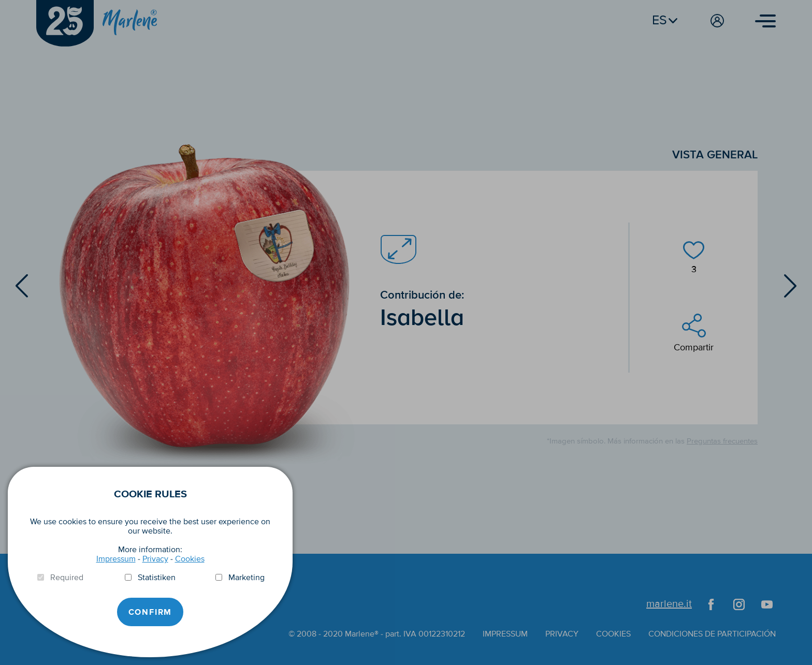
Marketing (246, 577)
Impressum (116, 559)
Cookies (190, 559)
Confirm (150, 612)
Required (66, 577)
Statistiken (157, 577)
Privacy (155, 559)
